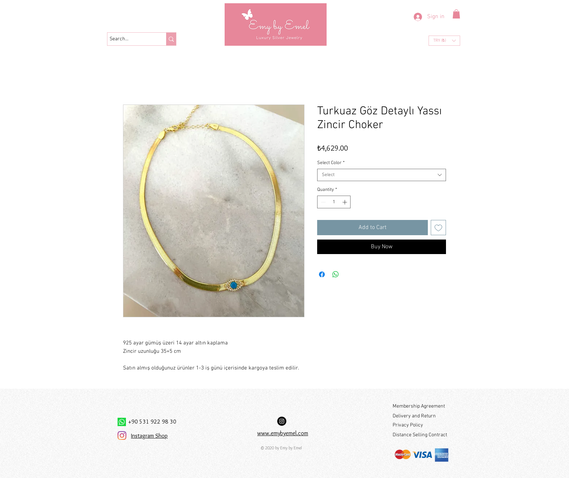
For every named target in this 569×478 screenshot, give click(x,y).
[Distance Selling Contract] (421, 435)
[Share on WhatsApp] (335, 274)
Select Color (331, 163)
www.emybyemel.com (282, 433)
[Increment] (345, 202)
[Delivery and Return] (421, 416)
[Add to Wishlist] (438, 227)
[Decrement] (322, 202)
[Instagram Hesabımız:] (281, 421)
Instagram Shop (149, 435)
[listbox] (444, 41)
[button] (456, 14)
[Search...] (130, 39)
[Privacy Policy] (421, 425)
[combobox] (381, 175)
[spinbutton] (334, 202)
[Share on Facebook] (322, 274)
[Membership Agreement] (421, 406)
